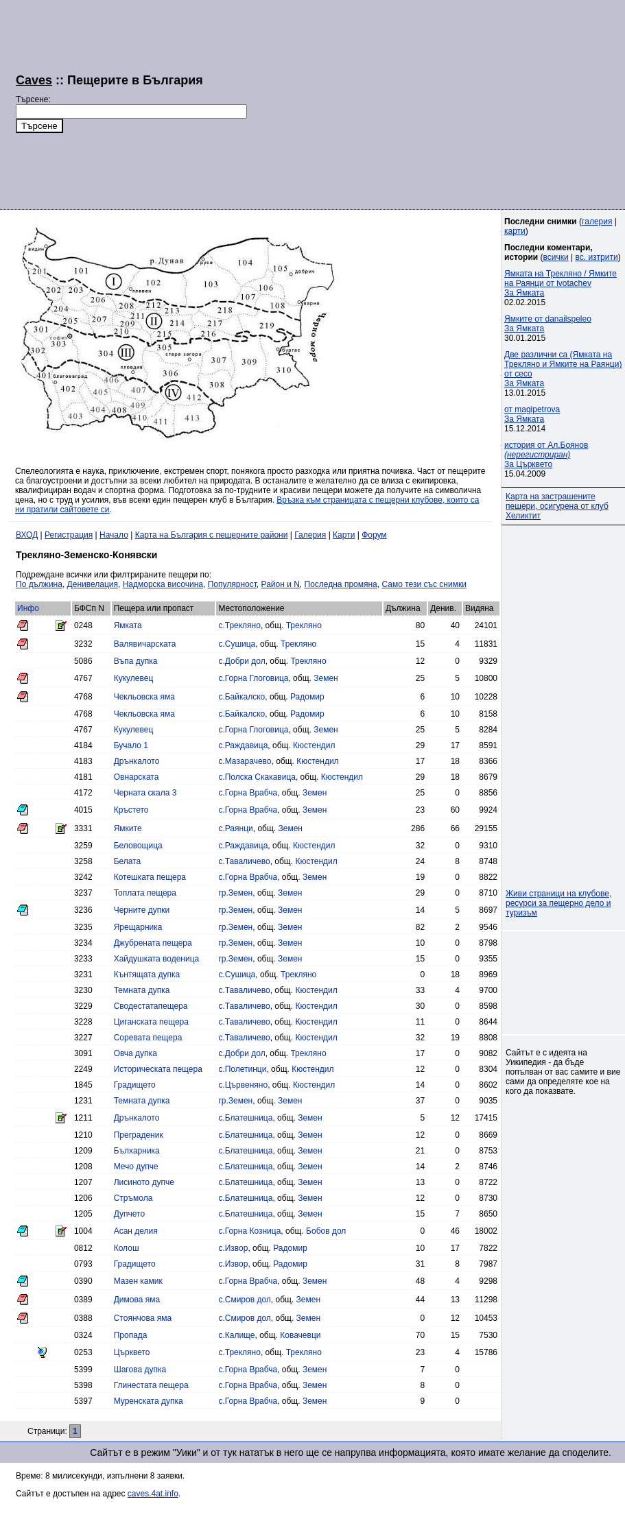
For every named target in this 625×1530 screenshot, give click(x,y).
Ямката (128, 625)
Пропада (131, 1335)
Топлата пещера (145, 893)
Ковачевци (300, 1335)
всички (556, 257)
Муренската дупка (148, 1401)
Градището (135, 1085)
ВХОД (27, 535)
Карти (344, 535)
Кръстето (131, 810)
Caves (34, 80)
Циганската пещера (151, 1022)
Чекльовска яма (144, 697)
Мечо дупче (136, 1166)
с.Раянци (235, 828)
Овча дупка (135, 1053)
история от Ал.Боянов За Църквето (546, 454)
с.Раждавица (243, 745)
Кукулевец (134, 678)
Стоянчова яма (143, 1318)
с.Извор (233, 1248)
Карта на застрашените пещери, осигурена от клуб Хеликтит (557, 506)
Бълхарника (137, 1151)
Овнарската (136, 777)
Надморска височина (163, 584)
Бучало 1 (131, 745)
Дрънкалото (137, 761)
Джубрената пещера (153, 943)
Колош (126, 1248)
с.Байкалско (241, 697)
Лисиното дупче (144, 1182)
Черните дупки (142, 910)
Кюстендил (314, 745)
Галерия (310, 535)
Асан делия (136, 1231)
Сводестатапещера (151, 1006)
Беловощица (138, 845)
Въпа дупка (136, 661)
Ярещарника (138, 927)
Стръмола (133, 1198)
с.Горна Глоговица (253, 678)
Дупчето (129, 1214)
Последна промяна (341, 584)
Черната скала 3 (145, 793)
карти (515, 231)
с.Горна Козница (249, 1231)
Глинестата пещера (151, 1385)
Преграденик (138, 1135)
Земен (326, 678)
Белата (127, 861)
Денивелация (92, 584)
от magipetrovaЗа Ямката (532, 414)
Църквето (132, 1352)
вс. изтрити (596, 257)
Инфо (28, 608)
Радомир (307, 697)
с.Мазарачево (244, 761)
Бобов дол (326, 1231)
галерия (597, 221)
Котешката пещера (150, 877)
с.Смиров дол (244, 1299)
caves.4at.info (153, 1493)
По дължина (39, 584)
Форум (374, 535)
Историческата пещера (158, 1069)
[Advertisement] (422, 103)
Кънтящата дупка (147, 974)
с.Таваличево (244, 861)
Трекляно (304, 625)
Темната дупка (142, 990)
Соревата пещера (148, 1037)
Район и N (280, 584)
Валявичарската (145, 644)
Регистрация (69, 535)
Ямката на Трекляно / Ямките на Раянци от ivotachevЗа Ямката (560, 283)
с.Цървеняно (243, 1085)
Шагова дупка (140, 1369)
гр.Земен (235, 893)
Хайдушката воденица (157, 959)
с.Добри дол (241, 661)
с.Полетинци (242, 1069)
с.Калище (236, 1335)
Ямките (128, 828)
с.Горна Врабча (247, 793)
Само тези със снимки (423, 584)
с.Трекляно (239, 625)
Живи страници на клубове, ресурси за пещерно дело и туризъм (558, 903)
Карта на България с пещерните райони (211, 535)
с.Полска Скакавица (257, 777)
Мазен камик (138, 1281)
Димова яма (137, 1299)
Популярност (232, 584)
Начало (113, 535)
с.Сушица (236, 644)
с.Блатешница (245, 1118)
